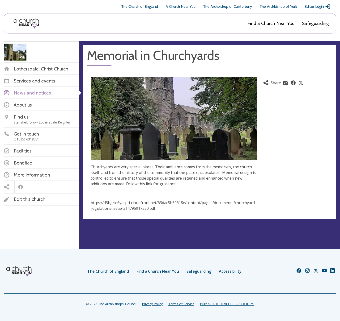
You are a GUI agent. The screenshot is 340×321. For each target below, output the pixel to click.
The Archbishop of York (278, 6)
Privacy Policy (152, 304)
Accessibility (230, 271)
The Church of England (139, 6)
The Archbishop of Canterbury (227, 6)
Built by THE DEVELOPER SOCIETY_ (227, 304)
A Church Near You (181, 6)
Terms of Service (181, 304)
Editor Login (318, 6)
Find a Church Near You (270, 23)
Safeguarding (315, 23)
